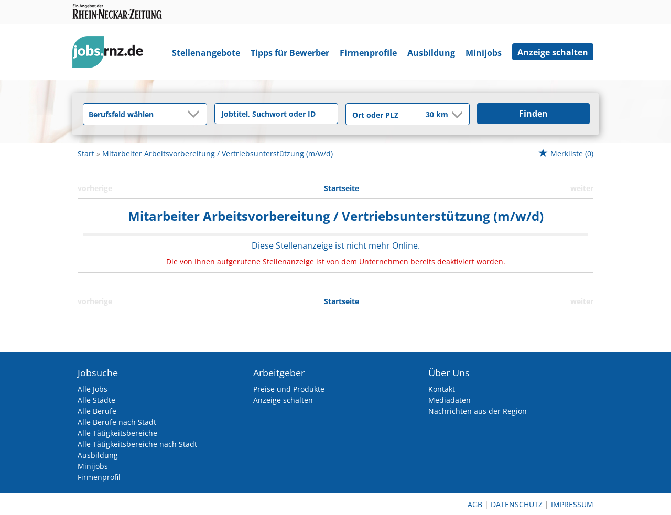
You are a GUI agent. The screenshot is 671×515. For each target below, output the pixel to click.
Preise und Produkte (288, 389)
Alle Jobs (92, 389)
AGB (475, 504)
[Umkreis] (430, 115)
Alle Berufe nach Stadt (117, 422)
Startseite (341, 188)
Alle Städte (96, 400)
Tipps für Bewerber (290, 53)
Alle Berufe (97, 411)
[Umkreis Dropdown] (456, 115)
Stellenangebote (206, 53)
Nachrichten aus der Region (477, 411)
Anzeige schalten (552, 52)
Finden (533, 113)
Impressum (572, 504)
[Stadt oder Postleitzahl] (379, 115)
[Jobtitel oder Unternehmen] (276, 113)
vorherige (95, 188)
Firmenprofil (99, 477)
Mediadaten (449, 400)
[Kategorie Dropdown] (196, 114)
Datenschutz (517, 504)
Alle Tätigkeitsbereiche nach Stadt (137, 444)
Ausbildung (431, 53)
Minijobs (484, 53)
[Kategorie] (134, 114)
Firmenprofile (368, 53)
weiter (581, 188)
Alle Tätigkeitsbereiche (117, 433)
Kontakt (441, 389)
